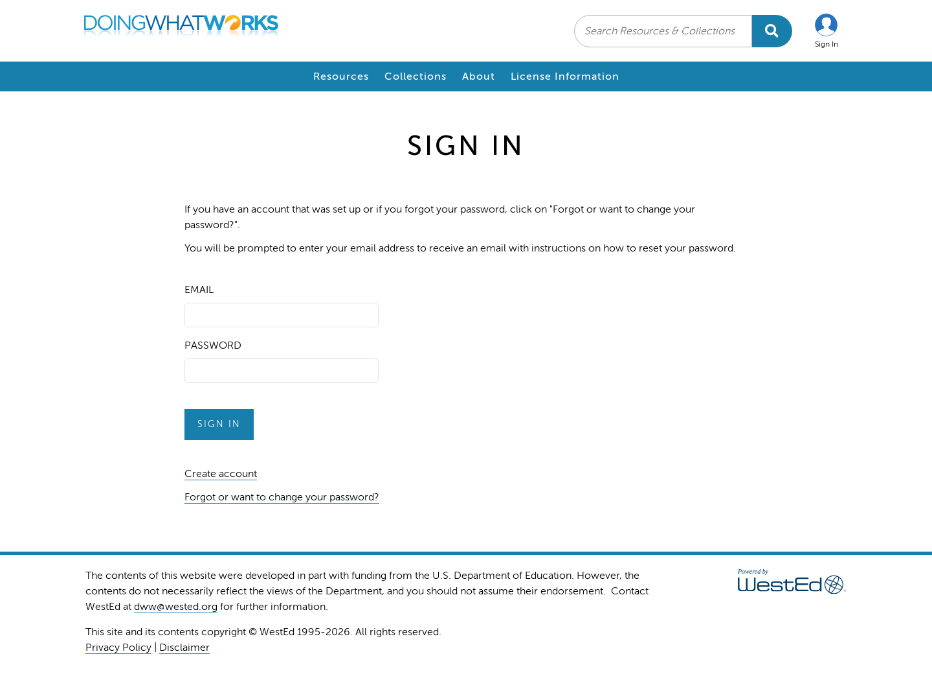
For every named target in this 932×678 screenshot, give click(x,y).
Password (212, 345)
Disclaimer (184, 647)
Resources (341, 76)
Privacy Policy (118, 647)
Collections (415, 76)
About (478, 76)
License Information (565, 76)
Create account (220, 474)
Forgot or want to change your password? (281, 497)
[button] (826, 31)
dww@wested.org (175, 607)
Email (199, 290)
